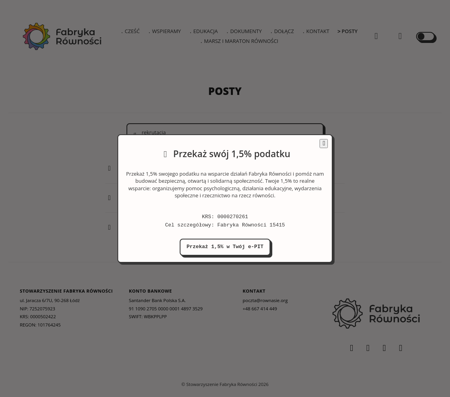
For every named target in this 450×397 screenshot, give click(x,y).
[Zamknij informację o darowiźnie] (324, 143)
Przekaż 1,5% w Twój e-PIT (224, 246)
